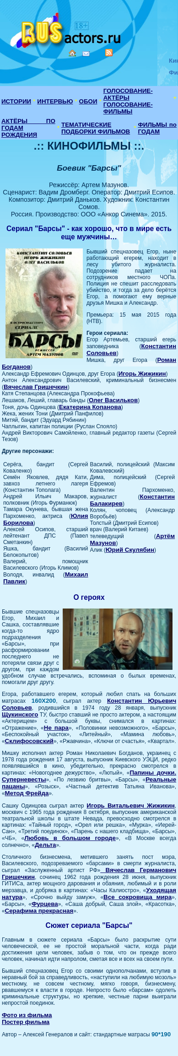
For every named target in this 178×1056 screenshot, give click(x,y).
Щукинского (20, 714)
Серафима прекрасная (39, 910)
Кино (66, 28)
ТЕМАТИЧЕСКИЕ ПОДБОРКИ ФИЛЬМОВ (95, 128)
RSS (109, 52)
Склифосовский (29, 741)
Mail (86, 53)
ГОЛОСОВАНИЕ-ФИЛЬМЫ (128, 108)
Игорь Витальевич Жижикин (130, 805)
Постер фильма (25, 1021)
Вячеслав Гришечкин (36, 386)
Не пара (56, 727)
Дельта (45, 844)
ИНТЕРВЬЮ (55, 101)
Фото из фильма (27, 1015)
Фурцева (45, 903)
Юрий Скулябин (130, 549)
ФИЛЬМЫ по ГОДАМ (157, 128)
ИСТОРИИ (16, 101)
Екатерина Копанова (90, 407)
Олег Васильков (113, 400)
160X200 (44, 700)
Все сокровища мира (137, 897)
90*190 (161, 1034)
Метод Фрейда (27, 793)
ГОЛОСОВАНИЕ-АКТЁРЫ (128, 94)
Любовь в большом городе (70, 838)
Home (72, 53)
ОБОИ (88, 101)
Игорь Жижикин (142, 373)
